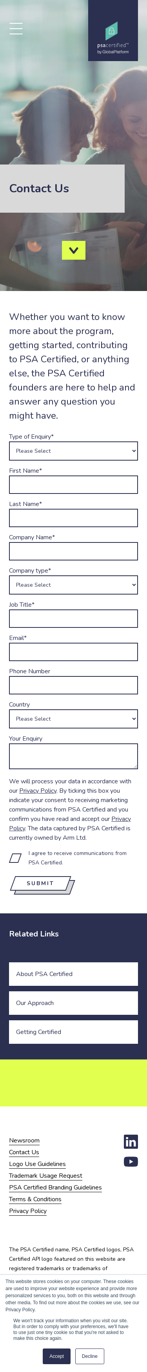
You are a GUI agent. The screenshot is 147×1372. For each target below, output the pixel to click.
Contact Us (24, 1152)
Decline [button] (90, 1356)
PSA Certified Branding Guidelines (55, 1187)
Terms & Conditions (35, 1199)
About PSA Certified (44, 974)
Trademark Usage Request (45, 1175)
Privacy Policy (37, 790)
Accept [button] (56, 1356)
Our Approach (35, 1003)
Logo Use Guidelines (37, 1164)
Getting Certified (38, 1032)
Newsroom (24, 1140)
